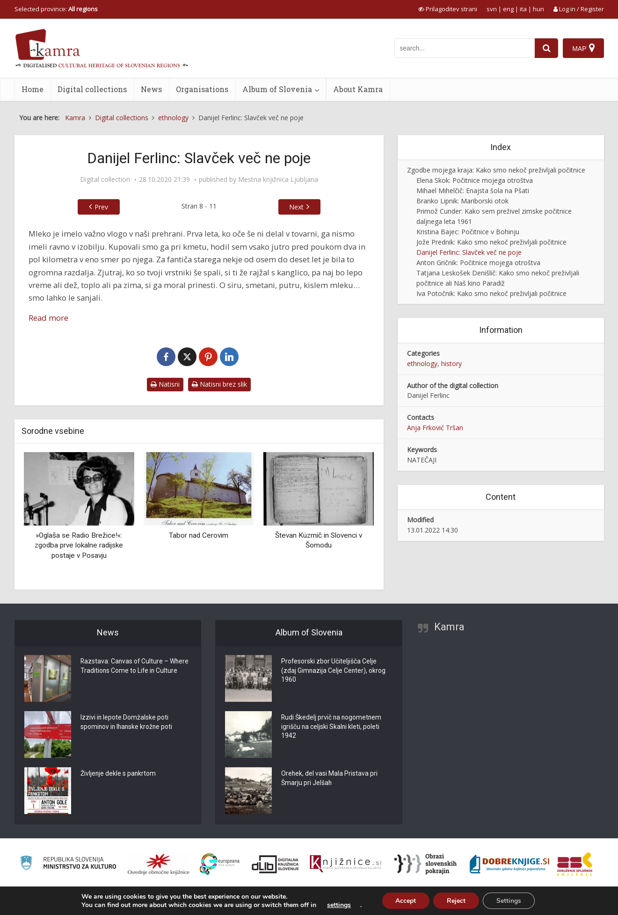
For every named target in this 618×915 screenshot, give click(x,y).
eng (508, 9)
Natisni (165, 384)
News (151, 89)
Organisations (202, 89)
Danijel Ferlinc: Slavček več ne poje (469, 252)
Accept (404, 900)
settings (337, 905)
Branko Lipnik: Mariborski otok (462, 200)
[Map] (583, 48)
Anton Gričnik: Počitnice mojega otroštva (478, 262)
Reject (456, 900)
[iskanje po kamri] (464, 48)
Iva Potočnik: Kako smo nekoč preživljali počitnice (491, 293)
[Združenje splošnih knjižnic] (574, 864)
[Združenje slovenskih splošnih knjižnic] (345, 864)
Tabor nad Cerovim (198, 535)
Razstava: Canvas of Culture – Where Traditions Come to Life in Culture (135, 666)
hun (538, 9)
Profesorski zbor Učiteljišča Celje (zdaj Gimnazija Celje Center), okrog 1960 (333, 671)
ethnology (422, 363)
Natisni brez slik (219, 384)
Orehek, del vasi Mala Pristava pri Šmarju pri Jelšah (329, 779)
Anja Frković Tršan (435, 427)
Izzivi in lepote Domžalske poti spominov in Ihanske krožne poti (127, 722)
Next (296, 206)
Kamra (449, 627)
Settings (509, 900)
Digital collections (92, 89)
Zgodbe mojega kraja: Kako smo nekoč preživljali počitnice (496, 170)
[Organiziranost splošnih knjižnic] (158, 864)
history (451, 363)
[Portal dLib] (275, 864)
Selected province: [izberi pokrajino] (56, 9)
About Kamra (358, 89)
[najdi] (546, 48)
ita (523, 9)
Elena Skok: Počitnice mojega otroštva (474, 180)
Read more (48, 317)
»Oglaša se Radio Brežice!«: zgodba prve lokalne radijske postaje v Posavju (79, 545)
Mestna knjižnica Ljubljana (278, 179)
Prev (101, 206)
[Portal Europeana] (219, 864)
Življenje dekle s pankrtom (118, 774)
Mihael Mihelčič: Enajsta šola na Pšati (472, 190)
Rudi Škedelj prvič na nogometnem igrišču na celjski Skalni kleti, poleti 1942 (332, 727)
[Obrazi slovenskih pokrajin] (425, 864)
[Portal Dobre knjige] (509, 864)
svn (492, 9)
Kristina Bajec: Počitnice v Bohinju (467, 231)
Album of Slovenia (277, 89)
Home (33, 89)
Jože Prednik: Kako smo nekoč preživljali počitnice (491, 242)
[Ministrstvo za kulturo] (68, 864)
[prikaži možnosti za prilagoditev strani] (447, 9)
